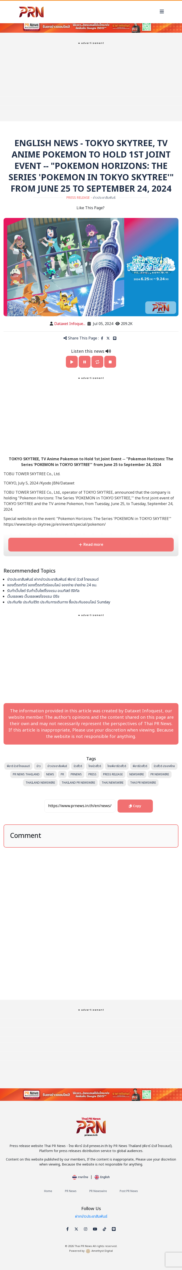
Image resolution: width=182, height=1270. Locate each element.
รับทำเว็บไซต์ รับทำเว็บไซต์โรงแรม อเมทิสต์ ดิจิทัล (43, 591)
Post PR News (129, 1191)
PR (62, 774)
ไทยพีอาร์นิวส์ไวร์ (117, 766)
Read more (91, 544)
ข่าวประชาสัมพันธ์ (57, 766)
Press (92, 774)
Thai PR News (83, 1246)
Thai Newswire (112, 783)
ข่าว (38, 766)
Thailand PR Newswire (78, 783)
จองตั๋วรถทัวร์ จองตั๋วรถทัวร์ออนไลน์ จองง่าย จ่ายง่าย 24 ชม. (52, 585)
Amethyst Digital (102, 1251)
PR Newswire (159, 774)
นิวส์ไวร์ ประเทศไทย (164, 766)
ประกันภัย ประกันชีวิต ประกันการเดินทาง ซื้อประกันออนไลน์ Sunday (58, 602)
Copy (128, 804)
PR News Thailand (26, 774)
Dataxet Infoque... (69, 324)
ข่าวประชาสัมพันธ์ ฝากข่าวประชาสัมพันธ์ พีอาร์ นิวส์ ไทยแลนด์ (53, 579)
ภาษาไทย (80, 1177)
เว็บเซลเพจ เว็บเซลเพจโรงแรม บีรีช (33, 596)
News (50, 774)
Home (48, 1191)
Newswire (136, 774)
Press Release (113, 774)
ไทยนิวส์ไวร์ (95, 766)
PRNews (76, 774)
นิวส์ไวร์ (78, 766)
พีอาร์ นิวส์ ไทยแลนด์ (18, 766)
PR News (71, 1191)
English (102, 1177)
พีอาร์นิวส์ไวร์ (140, 766)
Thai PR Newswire (143, 783)
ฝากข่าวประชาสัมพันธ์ (91, 1216)
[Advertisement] (91, 81)
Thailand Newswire (40, 783)
